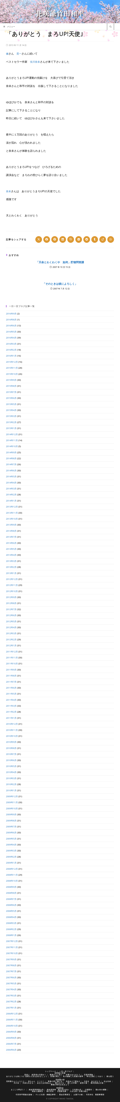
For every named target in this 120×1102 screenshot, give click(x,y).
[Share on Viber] (70, 239)
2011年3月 (11, 705)
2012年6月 (11, 615)
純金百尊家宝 (64, 1094)
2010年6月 (11, 760)
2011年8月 (11, 675)
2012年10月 (12, 591)
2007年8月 (11, 965)
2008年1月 (11, 935)
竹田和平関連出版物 (24, 1094)
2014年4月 (11, 482)
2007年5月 (11, 983)
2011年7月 (11, 681)
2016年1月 (11, 355)
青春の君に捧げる (55, 1081)
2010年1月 (11, 790)
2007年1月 (11, 1007)
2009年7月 (11, 826)
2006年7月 (11, 1043)
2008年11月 (12, 874)
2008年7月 (11, 899)
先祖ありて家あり (73, 1081)
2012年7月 (11, 609)
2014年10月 (12, 446)
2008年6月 (11, 904)
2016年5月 (11, 331)
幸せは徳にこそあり (94, 1076)
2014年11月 (12, 440)
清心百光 (50, 1091)
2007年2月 (11, 1001)
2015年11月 (12, 367)
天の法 (16, 1083)
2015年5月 (11, 404)
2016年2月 (11, 349)
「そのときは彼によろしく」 (60, 284)
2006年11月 (12, 1019)
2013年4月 (11, 554)
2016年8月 (11, 319)
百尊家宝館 (61, 1091)
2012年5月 (11, 621)
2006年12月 (12, 1013)
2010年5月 (11, 766)
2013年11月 (12, 512)
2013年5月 (11, 548)
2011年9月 (11, 669)
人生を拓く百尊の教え (79, 1091)
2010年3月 (11, 778)
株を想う (110, 1076)
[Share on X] (38, 239)
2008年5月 (11, 910)
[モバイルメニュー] (9, 26)
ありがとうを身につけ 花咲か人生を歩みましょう (26, 1076)
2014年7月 (11, 464)
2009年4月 (11, 844)
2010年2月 (11, 784)
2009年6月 (11, 832)
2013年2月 (11, 567)
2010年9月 (11, 741)
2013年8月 (11, 530)
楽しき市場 (72, 1083)
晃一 (19, 53)
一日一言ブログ (65, 1071)
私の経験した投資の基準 (73, 1076)
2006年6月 (11, 1049)
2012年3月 (11, 633)
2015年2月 (11, 422)
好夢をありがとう (73, 1074)
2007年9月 (11, 959)
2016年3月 (11, 343)
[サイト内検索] (110, 27)
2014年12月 (12, 434)
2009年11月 (12, 802)
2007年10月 (12, 953)
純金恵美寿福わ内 (36, 1089)
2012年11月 (12, 585)
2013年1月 (11, 573)
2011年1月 (11, 717)
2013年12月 (12, 506)
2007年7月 (11, 971)
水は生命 (107, 1081)
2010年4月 (11, 772)
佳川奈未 (35, 62)
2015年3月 (11, 416)
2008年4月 (11, 917)
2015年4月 (11, 410)
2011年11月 (12, 657)
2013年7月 (11, 536)
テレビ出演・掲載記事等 (46, 1094)
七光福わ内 (76, 1089)
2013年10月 (12, 518)
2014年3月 (11, 488)
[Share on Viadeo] (102, 239)
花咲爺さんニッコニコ (15, 1081)
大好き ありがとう (92, 1081)
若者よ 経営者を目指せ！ (35, 1074)
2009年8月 (11, 820)
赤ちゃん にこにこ (36, 1081)
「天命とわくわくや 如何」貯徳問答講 (60, 262)
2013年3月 (11, 561)
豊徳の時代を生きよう (60, 1084)
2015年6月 (11, 398)
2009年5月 (11, 838)
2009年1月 (11, 862)
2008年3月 (11, 923)
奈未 (8, 191)
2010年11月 (12, 730)
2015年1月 (11, 428)
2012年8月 (11, 603)
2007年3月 (11, 995)
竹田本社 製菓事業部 (95, 1094)
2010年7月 (11, 754)
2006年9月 (11, 1031)
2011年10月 (12, 663)
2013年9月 (11, 524)
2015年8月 (11, 385)
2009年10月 (12, 808)
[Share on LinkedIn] (62, 239)
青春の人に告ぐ (56, 1074)
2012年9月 (11, 597)
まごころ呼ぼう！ (18, 1089)
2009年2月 (11, 856)
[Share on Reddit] (86, 239)
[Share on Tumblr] (94, 239)
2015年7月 (11, 392)
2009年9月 (11, 814)
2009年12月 (12, 796)
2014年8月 (11, 458)
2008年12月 (12, 868)
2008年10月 (12, 880)
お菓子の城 (78, 1094)
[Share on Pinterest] (54, 239)
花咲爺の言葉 (60, 1073)
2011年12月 (12, 651)
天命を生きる (28, 1083)
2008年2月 (11, 929)
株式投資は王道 (97, 1083)
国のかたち (59, 1083)
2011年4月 (11, 699)
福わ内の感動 (101, 1089)
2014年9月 (11, 452)
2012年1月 (11, 645)
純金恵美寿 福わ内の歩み (58, 1089)
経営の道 (83, 1083)
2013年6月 (11, 542)
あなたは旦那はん (44, 1083)
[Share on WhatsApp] (110, 239)
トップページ (50, 1071)
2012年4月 (11, 627)
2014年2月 (11, 494)
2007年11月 (12, 947)
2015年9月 (11, 379)
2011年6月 (11, 687)
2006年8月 (11, 1037)
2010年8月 (11, 748)
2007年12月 (12, 941)
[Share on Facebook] (46, 239)
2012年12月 (12, 579)
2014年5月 (11, 476)
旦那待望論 (88, 1074)
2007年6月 (11, 977)
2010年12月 (12, 723)
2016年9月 (11, 313)
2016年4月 (11, 337)
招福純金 (60, 1088)
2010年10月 (12, 736)
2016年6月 (11, 325)
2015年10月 (12, 373)
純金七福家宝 (37, 1091)
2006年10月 (12, 1025)
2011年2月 (11, 711)
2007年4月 (11, 989)
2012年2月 (11, 639)
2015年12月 (12, 361)
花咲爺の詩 (60, 1079)
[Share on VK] (78, 239)
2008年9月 (11, 886)
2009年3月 (11, 850)
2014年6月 (11, 470)
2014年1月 (11, 500)
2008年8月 (11, 892)
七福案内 (88, 1089)
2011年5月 (11, 693)
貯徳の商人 (55, 1076)
